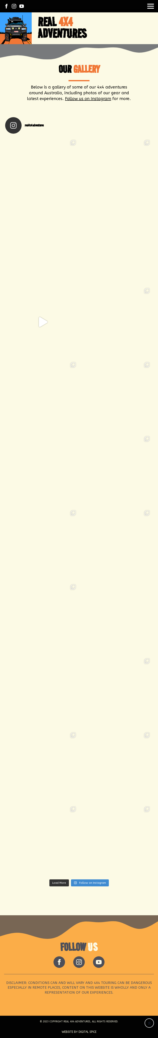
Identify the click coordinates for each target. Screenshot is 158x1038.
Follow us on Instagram (88, 98)
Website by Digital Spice (79, 1032)
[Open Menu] (150, 6)
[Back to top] (149, 1023)
